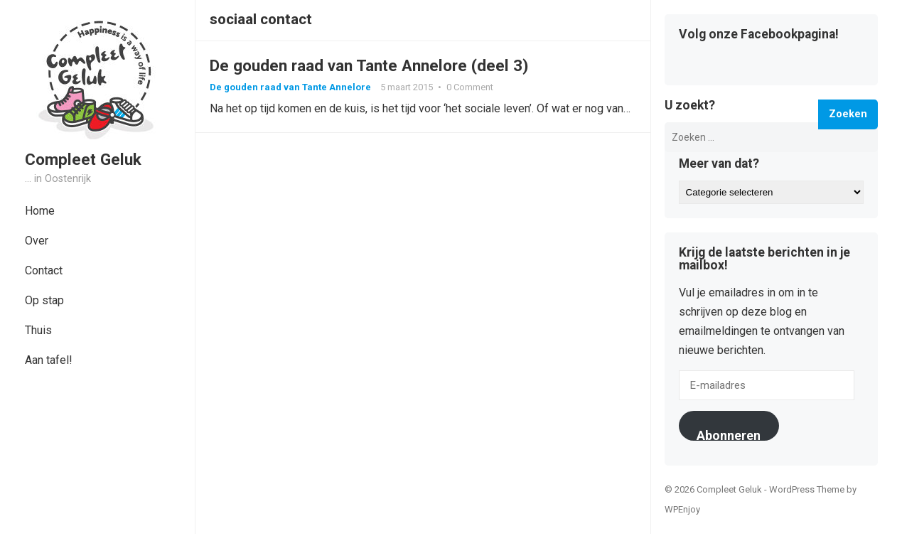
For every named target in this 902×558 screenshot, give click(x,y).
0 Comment (469, 87)
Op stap (44, 300)
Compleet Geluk (83, 159)
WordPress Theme (806, 489)
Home (40, 211)
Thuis (38, 330)
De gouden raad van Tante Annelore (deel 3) (369, 65)
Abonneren (729, 434)
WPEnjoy (682, 509)
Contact (44, 270)
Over (36, 240)
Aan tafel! (49, 360)
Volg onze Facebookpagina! (759, 34)
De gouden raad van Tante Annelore (290, 87)
